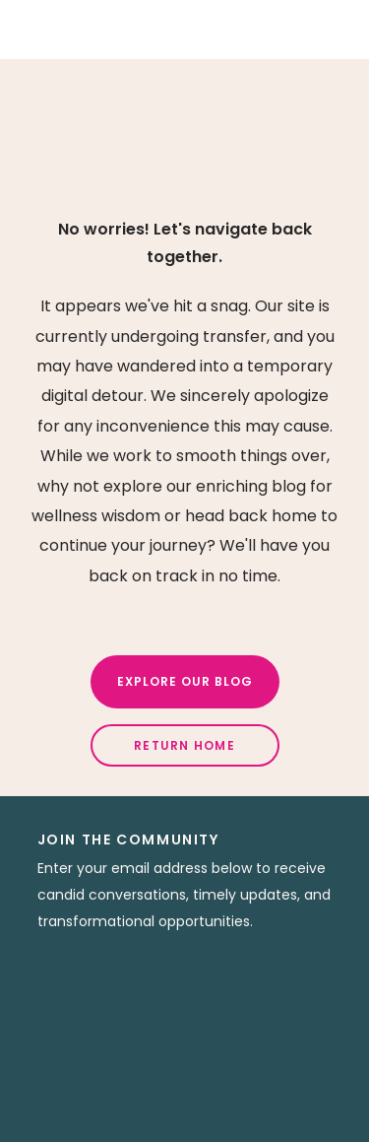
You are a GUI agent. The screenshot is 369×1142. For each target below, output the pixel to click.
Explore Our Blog (185, 681)
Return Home (184, 745)
